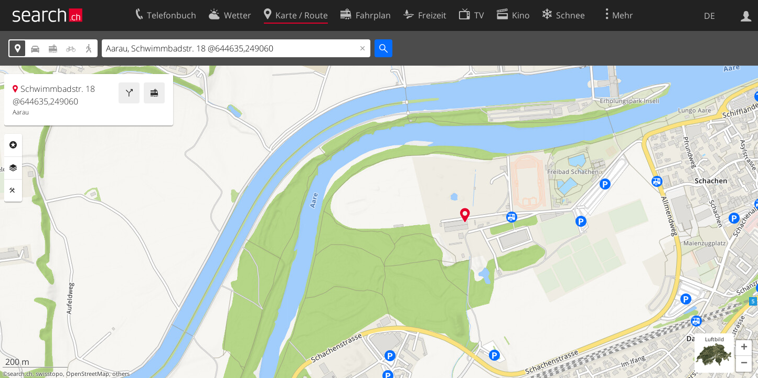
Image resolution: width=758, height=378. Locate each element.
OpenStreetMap (87, 373)
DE (709, 16)
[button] (744, 348)
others (121, 373)
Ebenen (13, 168)
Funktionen (13, 191)
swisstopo (49, 373)
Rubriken (13, 145)
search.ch (20, 373)
